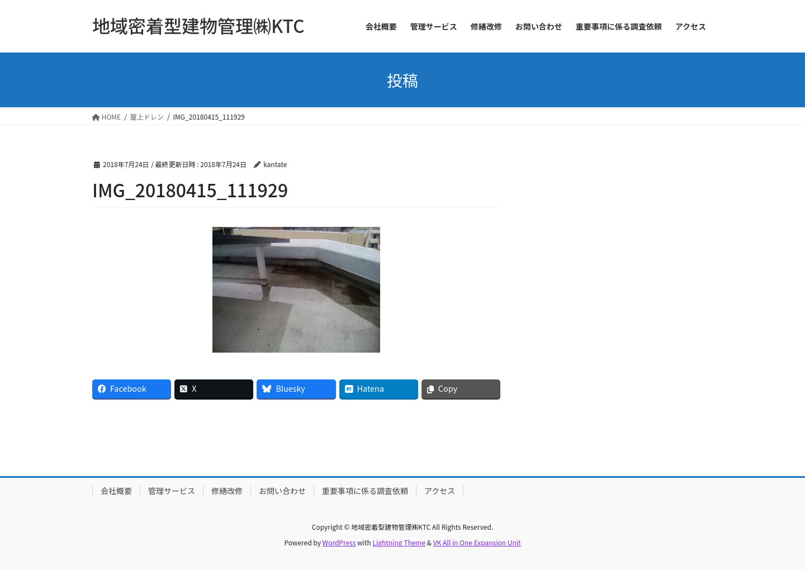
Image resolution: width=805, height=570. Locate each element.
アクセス (439, 490)
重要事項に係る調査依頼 (365, 490)
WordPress (339, 542)
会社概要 (116, 490)
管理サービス (171, 490)
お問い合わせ (282, 490)
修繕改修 (227, 490)
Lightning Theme (398, 542)
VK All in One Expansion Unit (477, 542)
